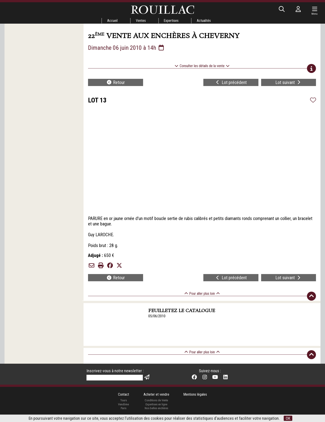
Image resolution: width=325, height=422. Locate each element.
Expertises (171, 20)
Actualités (204, 20)
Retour (115, 82)
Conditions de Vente (156, 401)
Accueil (112, 20)
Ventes (141, 20)
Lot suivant (288, 82)
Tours (123, 401)
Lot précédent (231, 82)
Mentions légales (195, 395)
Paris (123, 409)
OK (288, 418)
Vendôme (123, 404)
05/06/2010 (157, 316)
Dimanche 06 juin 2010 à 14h (126, 47)
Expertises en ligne (156, 404)
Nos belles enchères (156, 409)
